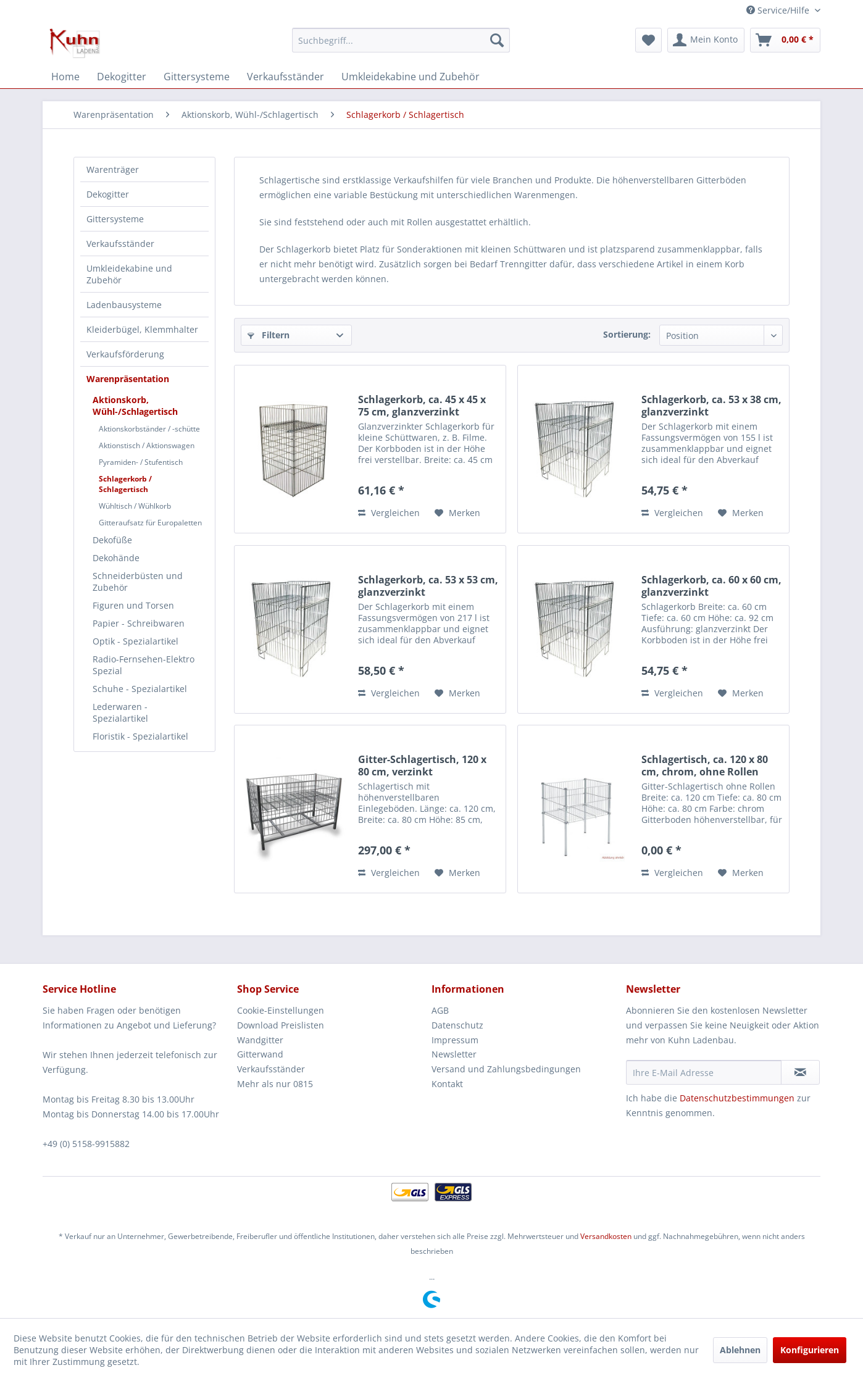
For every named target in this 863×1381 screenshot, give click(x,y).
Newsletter (454, 1054)
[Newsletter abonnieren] (800, 1072)
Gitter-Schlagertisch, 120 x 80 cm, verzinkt (422, 765)
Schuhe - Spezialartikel (140, 689)
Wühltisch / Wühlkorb (135, 506)
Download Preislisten (280, 1025)
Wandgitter (260, 1040)
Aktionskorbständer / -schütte (149, 428)
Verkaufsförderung (125, 354)
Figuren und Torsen (133, 605)
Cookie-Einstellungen (280, 1010)
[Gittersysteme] (196, 76)
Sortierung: (627, 334)
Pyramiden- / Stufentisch (141, 462)
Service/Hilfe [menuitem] (779, 10)
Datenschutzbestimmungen (737, 1098)
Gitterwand (260, 1054)
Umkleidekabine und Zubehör (129, 274)
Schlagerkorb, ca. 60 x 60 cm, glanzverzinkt (711, 586)
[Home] (65, 76)
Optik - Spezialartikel (135, 641)
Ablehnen (740, 1350)
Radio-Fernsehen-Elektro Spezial (143, 665)
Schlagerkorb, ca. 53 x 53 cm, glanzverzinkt (428, 586)
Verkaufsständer (120, 243)
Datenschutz (457, 1025)
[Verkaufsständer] (285, 76)
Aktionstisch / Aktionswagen (146, 445)
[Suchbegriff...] (401, 40)
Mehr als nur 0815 (275, 1084)
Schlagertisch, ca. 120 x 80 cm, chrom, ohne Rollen (704, 765)
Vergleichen (389, 513)
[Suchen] (497, 40)
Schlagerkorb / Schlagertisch (125, 484)
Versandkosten (606, 1236)
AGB (440, 1010)
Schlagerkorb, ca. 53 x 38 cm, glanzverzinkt (711, 405)
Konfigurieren (809, 1350)
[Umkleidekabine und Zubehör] (410, 76)
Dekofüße (112, 540)
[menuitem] (401, 40)
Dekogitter (107, 194)
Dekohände (116, 558)
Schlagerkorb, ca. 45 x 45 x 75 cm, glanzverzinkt (422, 405)
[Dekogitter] (121, 76)
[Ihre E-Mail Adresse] (704, 1072)
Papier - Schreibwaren (139, 623)
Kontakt (447, 1084)
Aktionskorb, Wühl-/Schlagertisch (135, 405)
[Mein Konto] (705, 40)
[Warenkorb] (785, 40)
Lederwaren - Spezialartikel (120, 712)
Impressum (455, 1040)
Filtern (269, 335)
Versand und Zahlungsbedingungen (506, 1069)
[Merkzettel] (648, 40)
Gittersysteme (115, 219)
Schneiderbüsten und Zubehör (138, 581)
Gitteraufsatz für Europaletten (150, 522)
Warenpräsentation (127, 379)
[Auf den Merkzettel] (457, 513)
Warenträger (112, 169)
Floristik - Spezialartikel (140, 736)
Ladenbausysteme (124, 305)
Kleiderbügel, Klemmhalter (142, 329)
